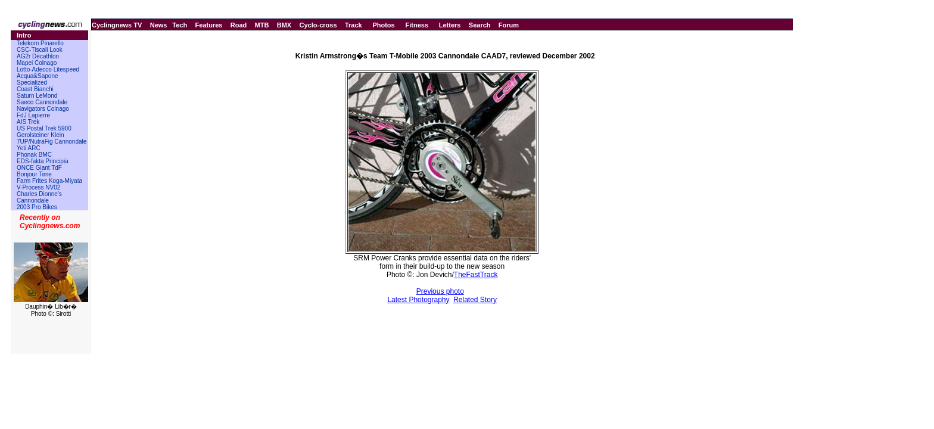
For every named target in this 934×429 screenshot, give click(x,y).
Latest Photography (418, 300)
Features (209, 25)
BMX (284, 25)
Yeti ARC (29, 148)
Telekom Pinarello (40, 43)
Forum (509, 25)
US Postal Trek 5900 (44, 128)
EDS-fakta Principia (43, 161)
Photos (383, 25)
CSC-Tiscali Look (40, 49)
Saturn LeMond (37, 95)
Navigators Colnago (43, 108)
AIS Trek (28, 122)
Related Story (475, 300)
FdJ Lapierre (33, 115)
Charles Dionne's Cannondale (39, 197)
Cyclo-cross (318, 25)
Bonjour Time (34, 174)
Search (480, 25)
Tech (179, 25)
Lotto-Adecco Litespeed (48, 69)
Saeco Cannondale (42, 102)
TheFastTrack (476, 275)
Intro (24, 35)
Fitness (416, 25)
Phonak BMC (34, 154)
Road (239, 25)
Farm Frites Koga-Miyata (49, 181)
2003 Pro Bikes (37, 207)
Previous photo (440, 291)
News (158, 25)
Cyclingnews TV (117, 25)
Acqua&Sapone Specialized (37, 79)
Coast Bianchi (35, 89)
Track (353, 25)
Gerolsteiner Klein (40, 135)
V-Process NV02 (38, 187)
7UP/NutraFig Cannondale (51, 141)
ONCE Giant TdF (39, 167)
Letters (450, 25)
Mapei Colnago (37, 63)
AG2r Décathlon (38, 56)
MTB (262, 25)
